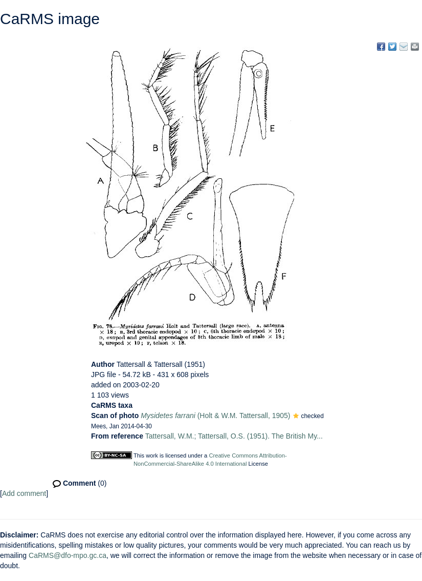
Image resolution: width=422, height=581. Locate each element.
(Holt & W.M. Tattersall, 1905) (215, 415)
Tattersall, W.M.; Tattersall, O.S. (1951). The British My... (234, 436)
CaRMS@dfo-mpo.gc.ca (67, 555)
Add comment (24, 493)
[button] (296, 416)
